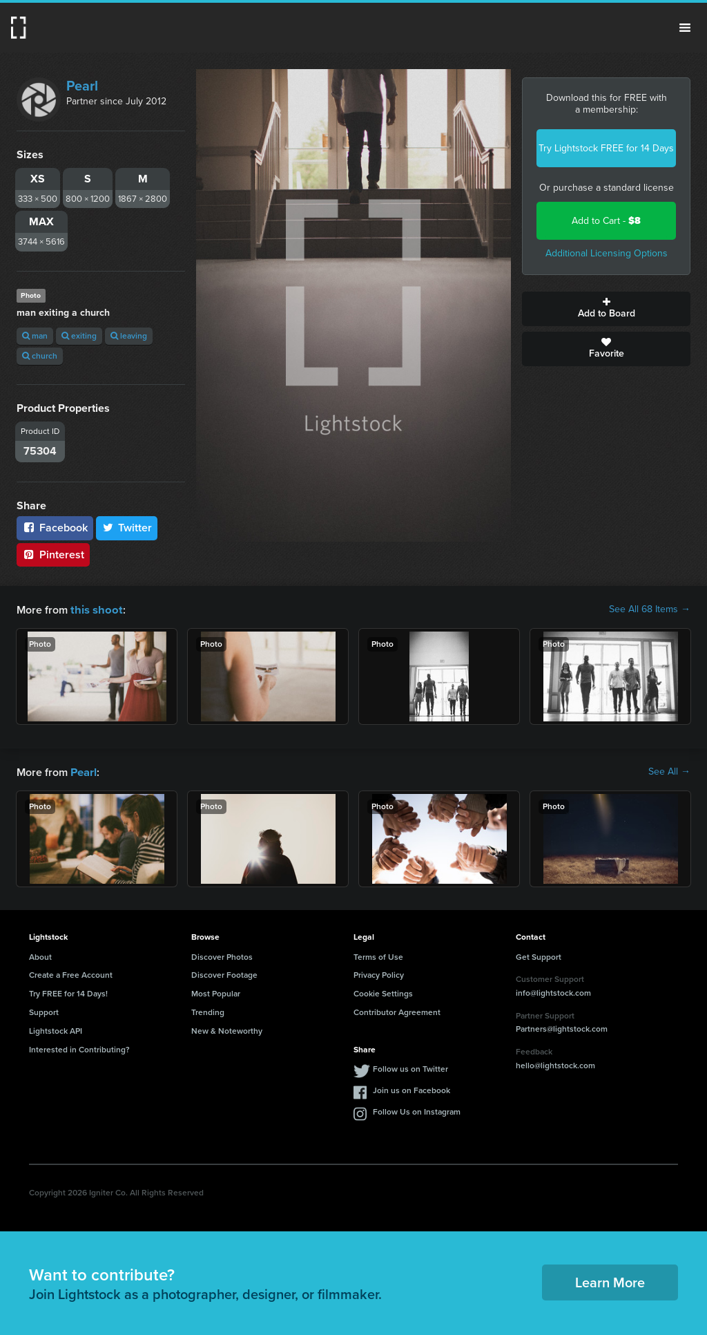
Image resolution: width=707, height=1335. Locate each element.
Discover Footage (224, 973)
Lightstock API (55, 1029)
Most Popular (215, 992)
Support (44, 1011)
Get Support (538, 955)
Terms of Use (378, 955)
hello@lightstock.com (555, 1064)
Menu (685, 28)
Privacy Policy (379, 973)
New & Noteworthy (226, 1029)
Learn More (610, 1281)
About (40, 955)
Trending (207, 1011)
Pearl (82, 85)
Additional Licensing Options (606, 253)
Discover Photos (222, 955)
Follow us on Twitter (410, 1067)
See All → (669, 771)
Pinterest (53, 554)
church (39, 356)
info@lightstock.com (553, 991)
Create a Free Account (71, 973)
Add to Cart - (606, 221)
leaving (128, 336)
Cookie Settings (383, 992)
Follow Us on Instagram (417, 1110)
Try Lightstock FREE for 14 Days (606, 148)
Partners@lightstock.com (562, 1027)
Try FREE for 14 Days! (68, 992)
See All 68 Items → (649, 609)
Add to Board (606, 309)
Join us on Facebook (411, 1089)
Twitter (127, 528)
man (35, 336)
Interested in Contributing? (79, 1048)
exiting (79, 336)
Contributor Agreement (397, 1011)
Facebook (55, 528)
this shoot (94, 609)
